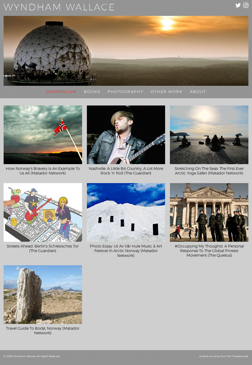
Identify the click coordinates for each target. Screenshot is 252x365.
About (198, 92)
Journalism (61, 92)
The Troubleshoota (237, 356)
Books (92, 92)
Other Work (167, 92)
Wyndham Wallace (60, 7)
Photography (125, 92)
